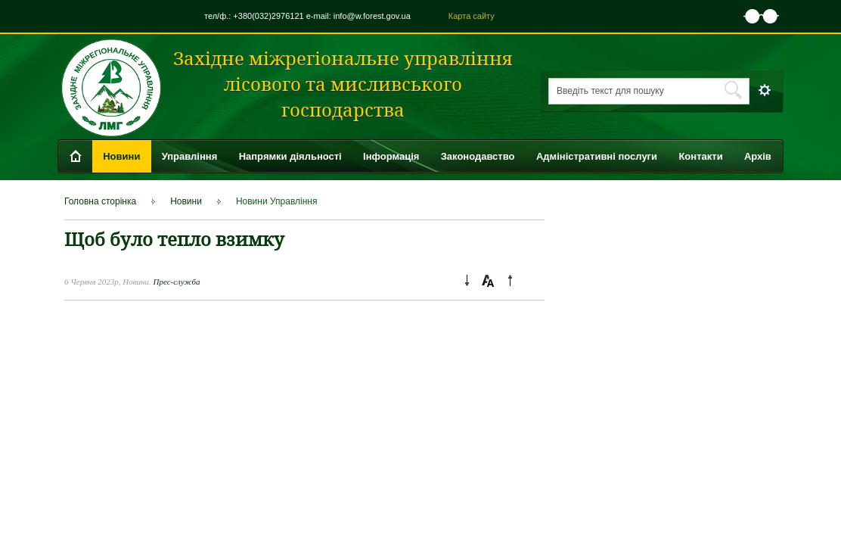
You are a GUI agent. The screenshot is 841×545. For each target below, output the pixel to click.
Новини (121, 156)
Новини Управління (277, 201)
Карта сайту (471, 15)
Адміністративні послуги (596, 156)
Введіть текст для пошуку (610, 91)
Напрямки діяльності (290, 156)
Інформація (391, 156)
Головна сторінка (100, 201)
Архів (757, 156)
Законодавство (478, 156)
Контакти (700, 156)
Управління (190, 156)
